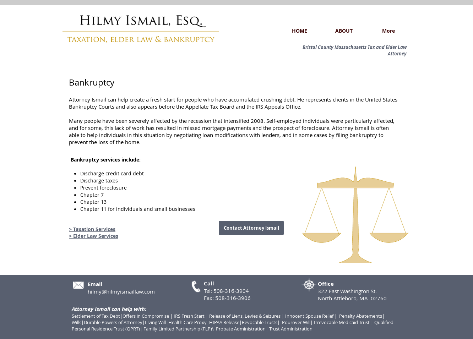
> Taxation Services (92, 229)
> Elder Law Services (93, 236)
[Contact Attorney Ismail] (251, 228)
